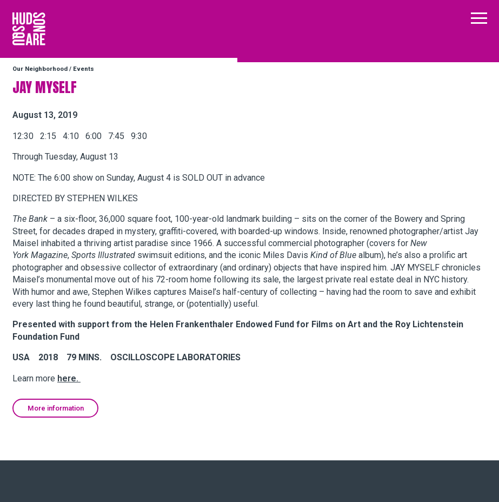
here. (69, 378)
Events (83, 68)
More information (56, 408)
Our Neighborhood (40, 68)
